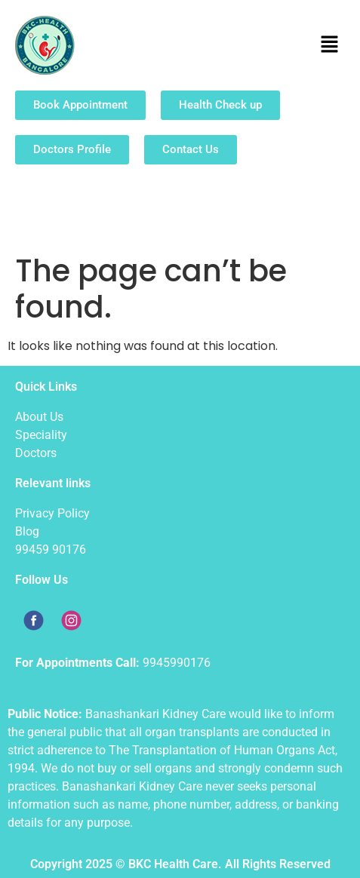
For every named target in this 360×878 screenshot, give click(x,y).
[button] (330, 45)
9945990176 (177, 662)
